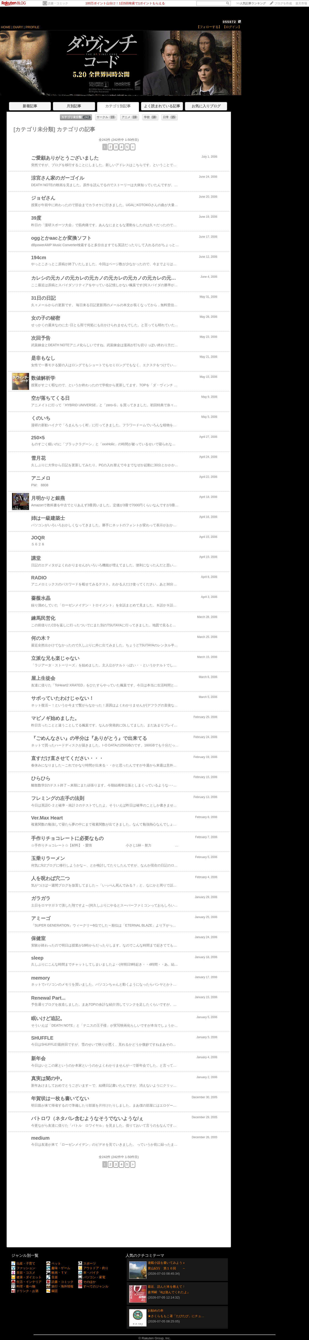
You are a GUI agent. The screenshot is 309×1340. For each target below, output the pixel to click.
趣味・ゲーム (58, 1268)
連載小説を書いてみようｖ (166, 1263)
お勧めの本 (155, 1310)
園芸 (52, 1291)
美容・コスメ (23, 1272)
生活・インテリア (26, 1282)
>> (251, 3)
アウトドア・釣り (93, 1268)
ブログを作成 (283, 3)
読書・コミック (58, 3)
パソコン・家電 (91, 1277)
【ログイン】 (232, 27)
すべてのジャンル (93, 1286)
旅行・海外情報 (59, 1286)
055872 (229, 22)
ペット (53, 1263)
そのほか (87, 1282)
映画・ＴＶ (56, 1272)
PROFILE (32, 27)
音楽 (52, 1277)
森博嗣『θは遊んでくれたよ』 (169, 1292)
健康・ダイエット (26, 1277)
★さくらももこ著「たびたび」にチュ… (176, 1316)
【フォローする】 (209, 27)
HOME (6, 27)
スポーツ (87, 1263)
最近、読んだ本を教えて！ (166, 1286)
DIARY (18, 27)
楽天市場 (301, 3)
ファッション (23, 1268)
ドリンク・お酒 (24, 1291)
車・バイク (88, 1272)
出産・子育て (23, 1263)
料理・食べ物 (23, 1286)
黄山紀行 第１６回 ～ (166, 1268)
